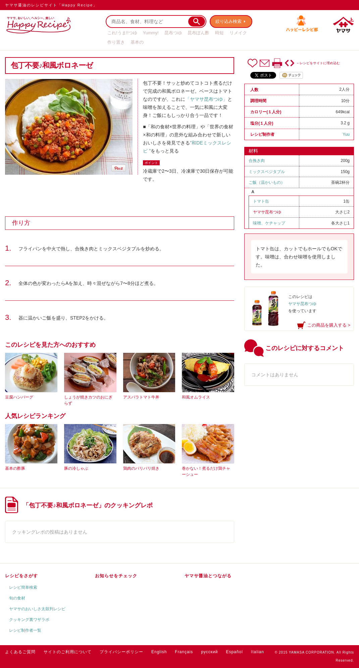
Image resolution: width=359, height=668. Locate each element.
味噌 (257, 223)
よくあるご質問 (20, 652)
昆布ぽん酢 (198, 32)
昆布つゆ (173, 32)
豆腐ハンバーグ (19, 397)
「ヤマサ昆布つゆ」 (206, 99)
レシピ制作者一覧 (25, 630)
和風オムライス (196, 397)
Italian (257, 652)
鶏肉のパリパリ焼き (141, 468)
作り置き (116, 42)
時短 (219, 32)
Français (184, 652)
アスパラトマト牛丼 (141, 397)
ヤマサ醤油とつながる (208, 575)
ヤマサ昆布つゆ (267, 212)
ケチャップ (275, 223)
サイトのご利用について (68, 652)
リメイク (238, 32)
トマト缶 (261, 201)
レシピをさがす (21, 575)
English (159, 652)
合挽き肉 (257, 160)
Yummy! (151, 32)
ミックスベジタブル (267, 171)
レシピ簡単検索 (23, 587)
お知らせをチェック (116, 575)
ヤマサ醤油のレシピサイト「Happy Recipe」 (51, 5)
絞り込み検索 (228, 21)
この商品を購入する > (328, 325)
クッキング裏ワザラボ (29, 619)
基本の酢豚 (15, 468)
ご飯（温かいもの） (267, 182)
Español (234, 652)
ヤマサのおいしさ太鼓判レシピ (37, 609)
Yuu (346, 134)
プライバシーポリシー (121, 652)
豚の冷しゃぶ (76, 468)
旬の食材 (17, 598)
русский (209, 652)
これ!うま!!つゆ (122, 32)
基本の (137, 42)
